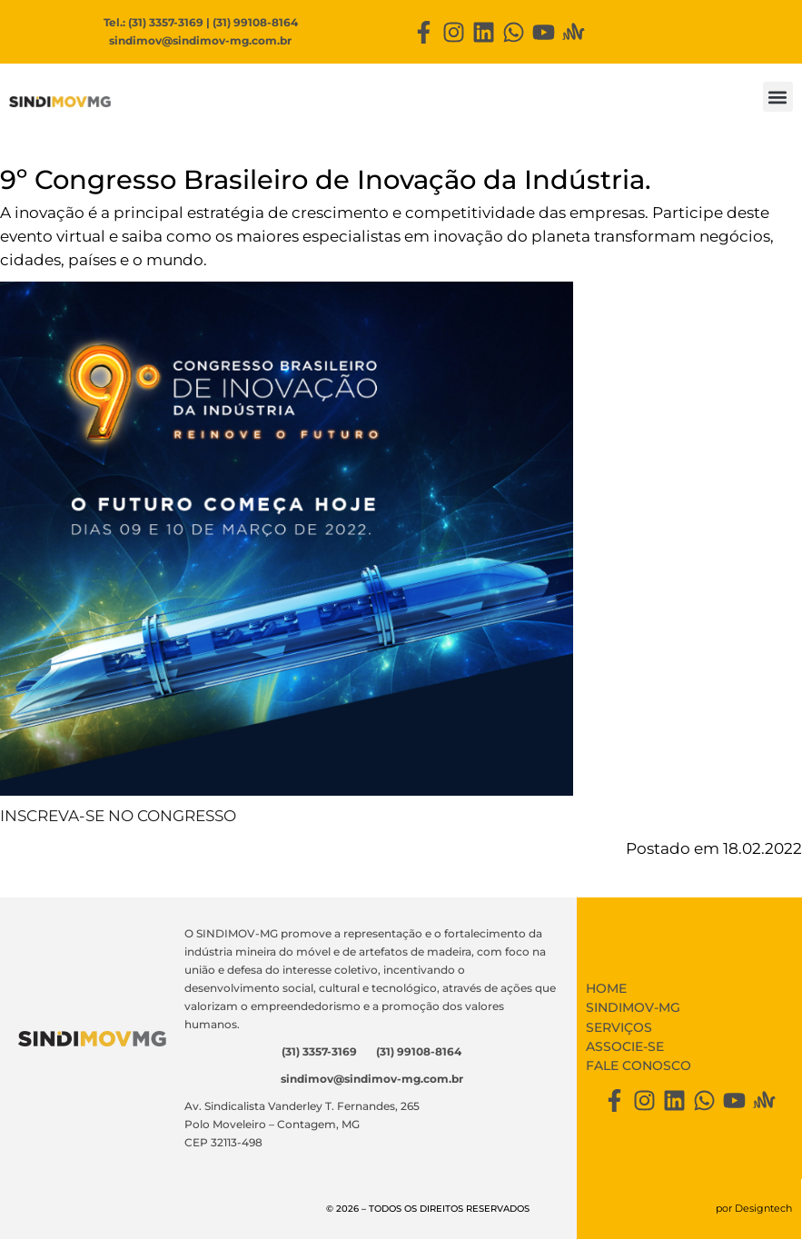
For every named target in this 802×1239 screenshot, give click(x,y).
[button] (778, 97)
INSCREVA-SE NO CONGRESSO (118, 816)
